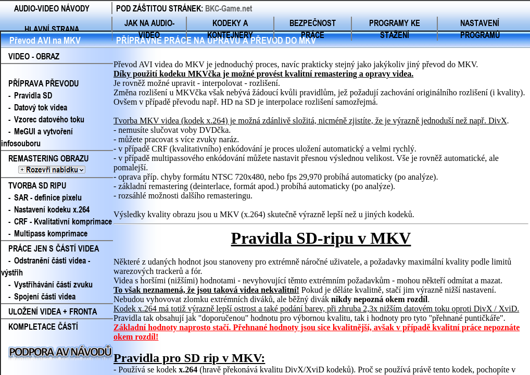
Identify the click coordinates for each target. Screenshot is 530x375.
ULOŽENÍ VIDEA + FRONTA (52, 311)
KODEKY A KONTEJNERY (230, 29)
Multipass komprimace (50, 233)
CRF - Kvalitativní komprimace (63, 221)
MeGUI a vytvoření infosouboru (37, 137)
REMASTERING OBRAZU (56, 164)
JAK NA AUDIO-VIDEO (149, 29)
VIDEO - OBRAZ (33, 56)
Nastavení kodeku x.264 (52, 209)
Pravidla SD (33, 95)
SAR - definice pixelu (48, 197)
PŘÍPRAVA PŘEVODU (43, 83)
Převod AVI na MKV (45, 40)
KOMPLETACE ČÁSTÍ (43, 326)
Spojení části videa (44, 296)
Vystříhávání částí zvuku (53, 284)
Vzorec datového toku (49, 119)
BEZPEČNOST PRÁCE (312, 29)
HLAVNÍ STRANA (51, 29)
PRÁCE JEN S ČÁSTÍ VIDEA (53, 248)
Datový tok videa (40, 107)
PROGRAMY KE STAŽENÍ (394, 29)
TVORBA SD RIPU (37, 185)
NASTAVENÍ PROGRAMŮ (480, 29)
